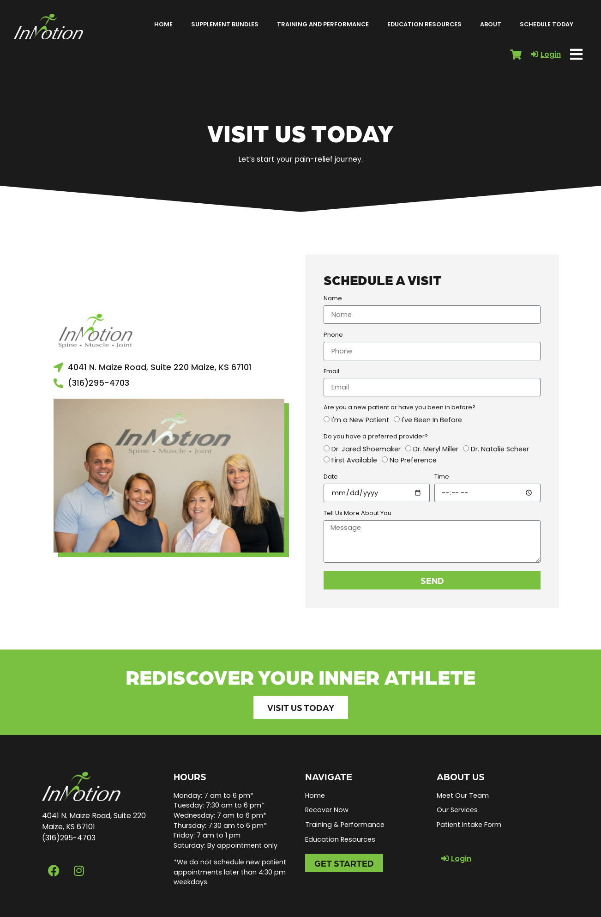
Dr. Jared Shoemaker (366, 449)
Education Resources (424, 24)
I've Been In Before (432, 420)
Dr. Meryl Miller (435, 449)
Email (331, 372)
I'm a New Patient (360, 420)
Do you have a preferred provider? (376, 437)
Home (163, 24)
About (490, 24)
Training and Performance (323, 24)
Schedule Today (546, 24)
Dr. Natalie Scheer (500, 449)
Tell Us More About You (357, 513)
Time (441, 477)
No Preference (413, 460)
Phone (333, 335)
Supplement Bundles (224, 24)
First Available (354, 460)
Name (333, 299)
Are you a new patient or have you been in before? (399, 408)
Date (331, 477)
